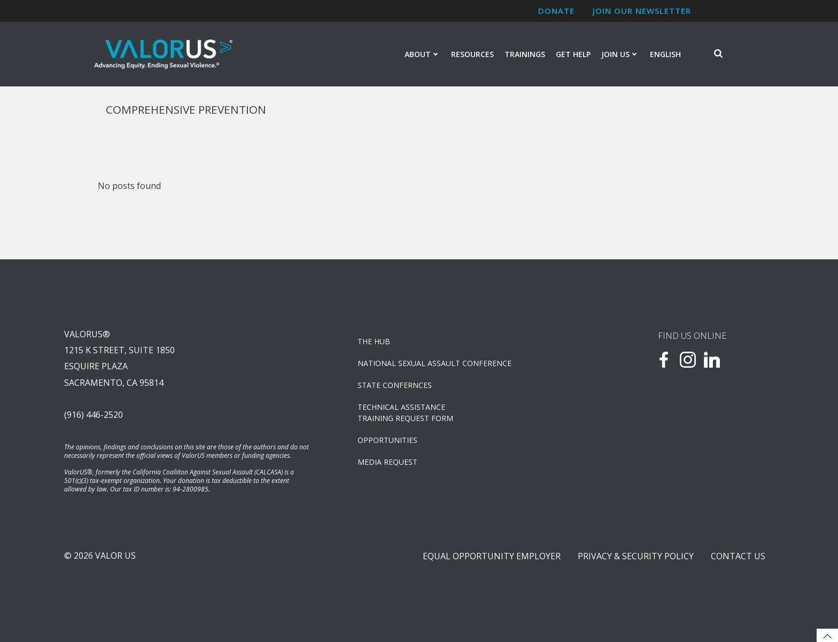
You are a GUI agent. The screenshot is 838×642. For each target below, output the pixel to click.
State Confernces (395, 385)
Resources (472, 54)
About (422, 54)
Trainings (525, 54)
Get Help (573, 54)
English (665, 54)
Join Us (620, 54)
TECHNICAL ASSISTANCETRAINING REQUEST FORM (405, 412)
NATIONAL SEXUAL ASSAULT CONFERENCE (434, 363)
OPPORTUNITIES (387, 440)
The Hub (374, 341)
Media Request (387, 462)
